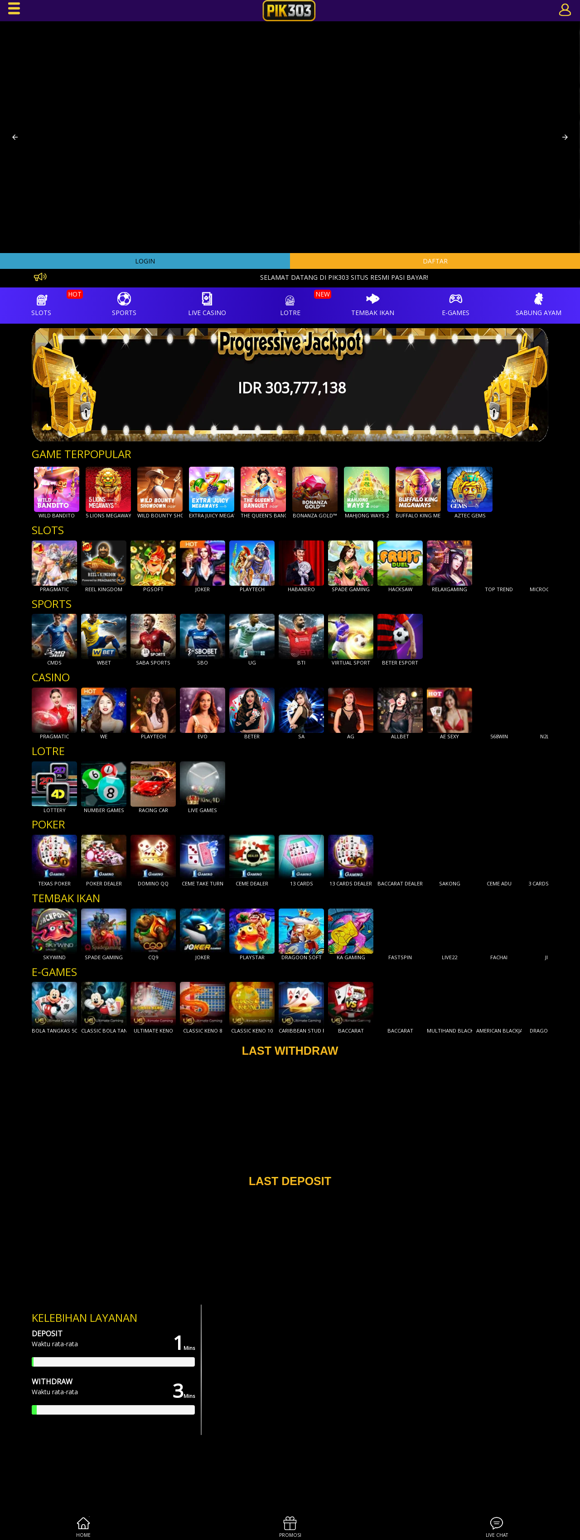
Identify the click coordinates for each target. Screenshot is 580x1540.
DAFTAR (435, 261)
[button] (15, 137)
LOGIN (145, 261)
